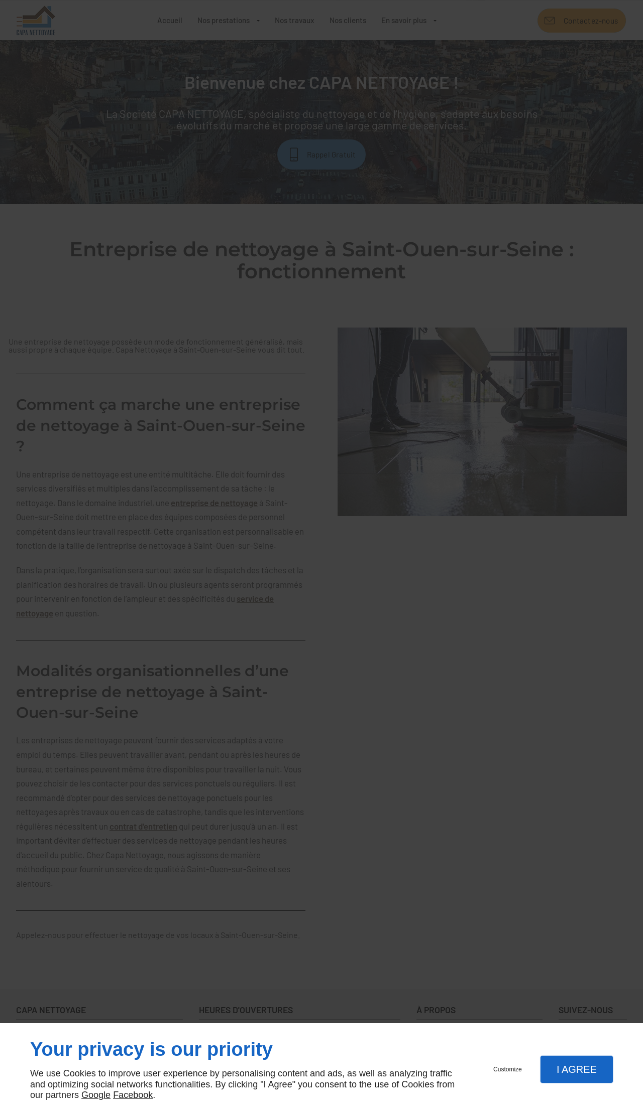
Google (96, 1095)
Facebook (133, 1095)
